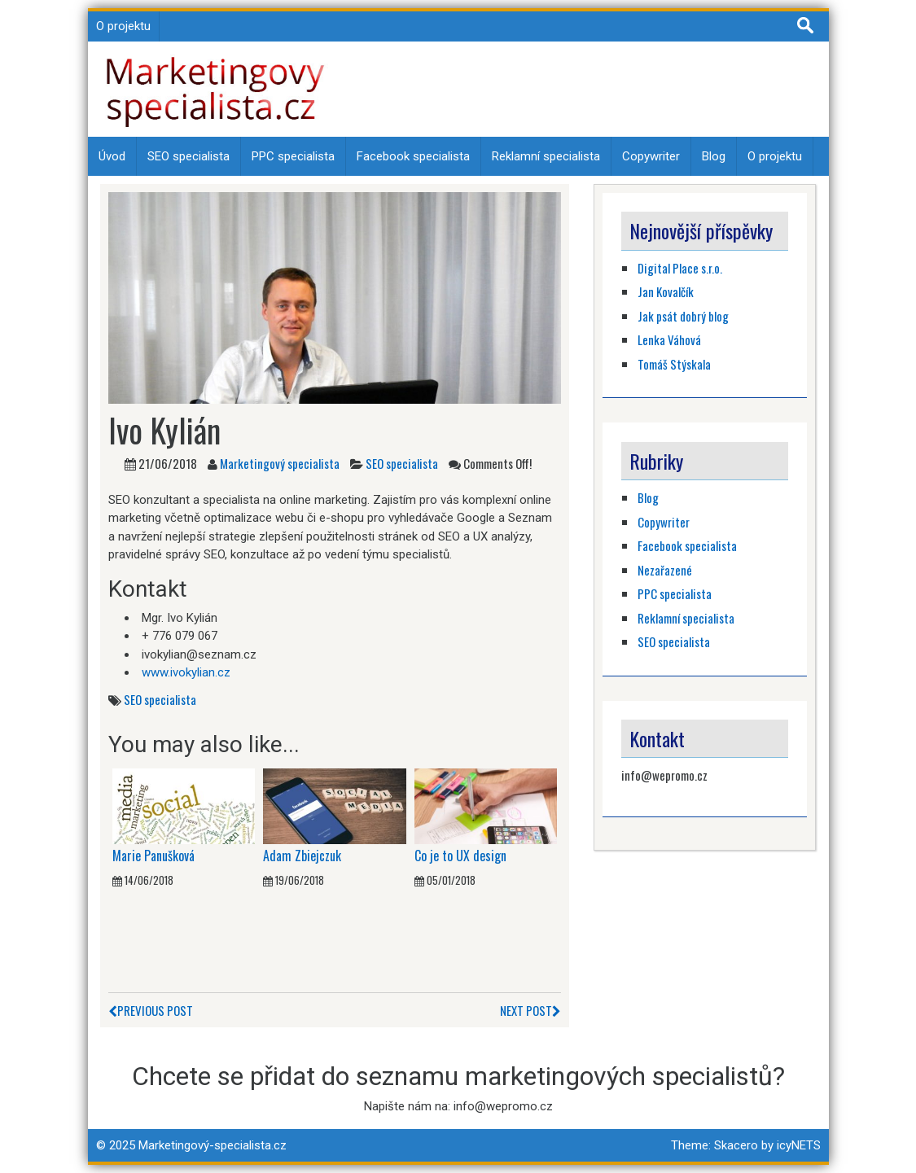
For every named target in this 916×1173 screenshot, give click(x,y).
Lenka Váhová (669, 339)
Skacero (736, 1145)
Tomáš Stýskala (674, 364)
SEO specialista (188, 156)
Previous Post (150, 1010)
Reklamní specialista (546, 156)
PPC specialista (293, 156)
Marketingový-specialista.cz (212, 1145)
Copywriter (651, 156)
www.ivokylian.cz (186, 672)
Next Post (530, 1010)
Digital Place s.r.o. (680, 268)
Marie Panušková (153, 855)
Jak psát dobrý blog (683, 316)
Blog (713, 156)
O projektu (123, 26)
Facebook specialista (413, 156)
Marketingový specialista (280, 463)
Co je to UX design (460, 855)
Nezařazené (665, 570)
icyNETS (799, 1145)
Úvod (112, 156)
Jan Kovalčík (666, 291)
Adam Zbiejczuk (302, 855)
